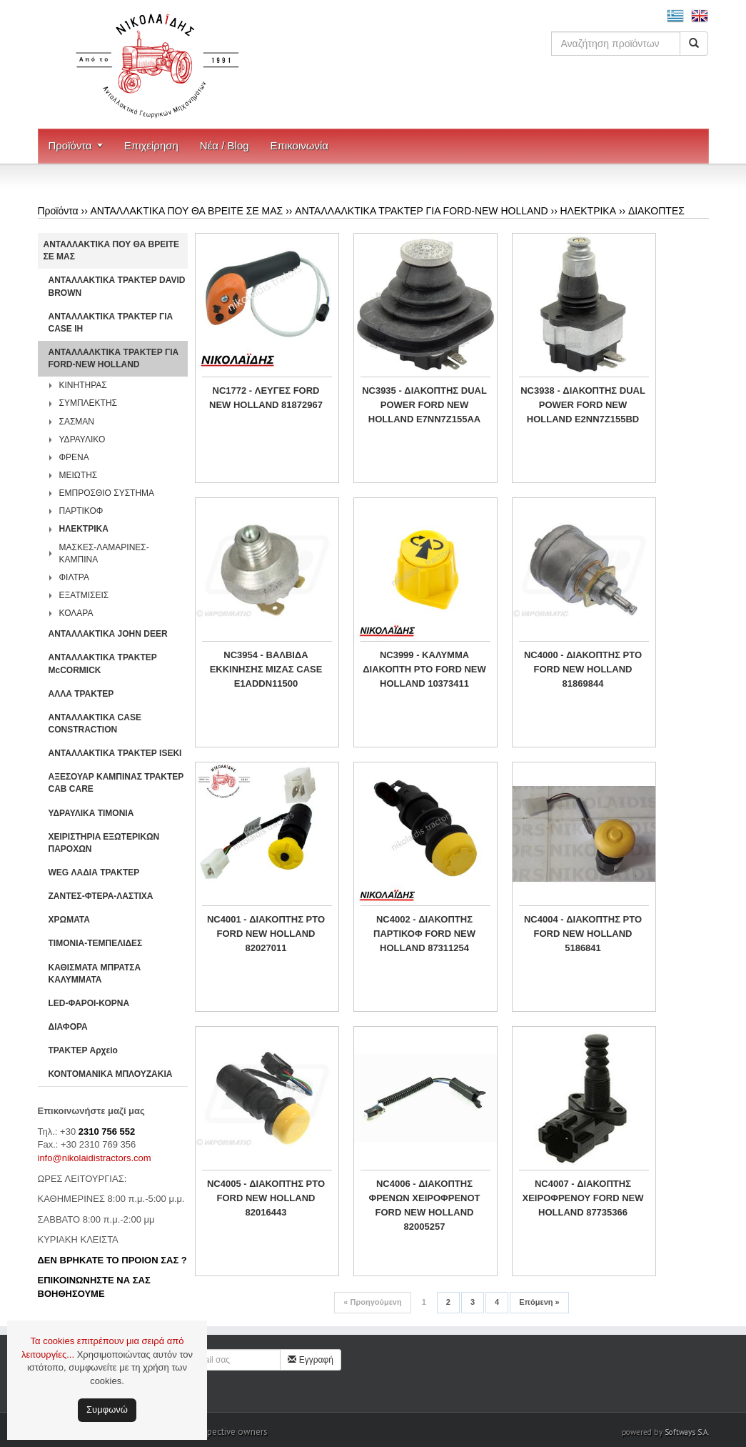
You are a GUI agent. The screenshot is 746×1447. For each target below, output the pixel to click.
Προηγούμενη (372, 1302)
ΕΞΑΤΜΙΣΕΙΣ (84, 595)
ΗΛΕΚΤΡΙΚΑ (588, 211)
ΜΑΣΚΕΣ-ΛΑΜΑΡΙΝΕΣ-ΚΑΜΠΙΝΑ (104, 553)
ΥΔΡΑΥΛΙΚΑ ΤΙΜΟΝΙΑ (91, 813)
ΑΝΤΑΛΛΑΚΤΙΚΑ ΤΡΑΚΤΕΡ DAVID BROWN (117, 286)
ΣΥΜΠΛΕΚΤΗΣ (88, 403)
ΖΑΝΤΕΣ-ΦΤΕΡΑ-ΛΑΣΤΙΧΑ (101, 896)
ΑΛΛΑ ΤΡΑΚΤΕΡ (81, 694)
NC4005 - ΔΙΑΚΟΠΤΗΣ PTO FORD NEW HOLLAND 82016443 (266, 1198)
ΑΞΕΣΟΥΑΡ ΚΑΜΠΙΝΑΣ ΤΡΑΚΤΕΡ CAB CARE (116, 783)
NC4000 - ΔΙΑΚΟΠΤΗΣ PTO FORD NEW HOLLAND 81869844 (583, 669)
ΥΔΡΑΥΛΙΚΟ (82, 439)
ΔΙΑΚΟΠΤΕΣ (656, 211)
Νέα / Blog (224, 145)
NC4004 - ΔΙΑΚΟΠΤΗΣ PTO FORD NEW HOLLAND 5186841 (583, 933)
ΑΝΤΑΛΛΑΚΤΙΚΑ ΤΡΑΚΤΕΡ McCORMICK (103, 663)
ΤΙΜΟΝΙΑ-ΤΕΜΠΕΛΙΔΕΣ (96, 943)
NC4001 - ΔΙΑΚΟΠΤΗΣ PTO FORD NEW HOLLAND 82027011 (266, 933)
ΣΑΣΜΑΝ (77, 422)
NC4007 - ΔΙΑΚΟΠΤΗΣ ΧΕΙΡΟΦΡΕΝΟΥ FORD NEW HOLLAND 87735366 (583, 1198)
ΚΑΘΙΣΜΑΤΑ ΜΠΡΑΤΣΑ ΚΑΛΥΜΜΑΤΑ (95, 974)
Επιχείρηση (151, 145)
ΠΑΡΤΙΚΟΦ (81, 511)
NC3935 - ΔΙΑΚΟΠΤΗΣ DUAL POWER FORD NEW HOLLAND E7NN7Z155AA (424, 404)
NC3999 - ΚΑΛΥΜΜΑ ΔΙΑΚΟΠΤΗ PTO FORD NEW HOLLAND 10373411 (424, 669)
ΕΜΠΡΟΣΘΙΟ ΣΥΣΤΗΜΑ (107, 493)
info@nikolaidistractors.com (94, 1158)
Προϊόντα (70, 145)
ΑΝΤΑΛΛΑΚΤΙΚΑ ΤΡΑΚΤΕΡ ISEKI (115, 753)
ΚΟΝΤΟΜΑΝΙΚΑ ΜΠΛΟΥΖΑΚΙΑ (111, 1074)
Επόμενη (539, 1302)
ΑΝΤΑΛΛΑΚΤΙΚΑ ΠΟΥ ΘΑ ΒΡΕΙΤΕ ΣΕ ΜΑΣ (187, 211)
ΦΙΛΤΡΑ (74, 577)
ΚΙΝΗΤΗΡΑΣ (83, 385)
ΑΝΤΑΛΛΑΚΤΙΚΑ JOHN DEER (108, 634)
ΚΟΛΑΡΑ (76, 613)
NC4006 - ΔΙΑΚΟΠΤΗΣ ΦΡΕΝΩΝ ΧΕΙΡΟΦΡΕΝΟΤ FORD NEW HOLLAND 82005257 (424, 1205)
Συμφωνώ (107, 1409)
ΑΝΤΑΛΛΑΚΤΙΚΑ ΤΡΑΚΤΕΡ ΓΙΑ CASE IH (111, 323)
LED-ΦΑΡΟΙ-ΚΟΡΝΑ (89, 1003)
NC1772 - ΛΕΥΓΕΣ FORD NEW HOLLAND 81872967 (266, 397)
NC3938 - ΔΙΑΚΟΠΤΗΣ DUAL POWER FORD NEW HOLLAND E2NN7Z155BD (582, 404)
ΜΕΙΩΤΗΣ (78, 475)
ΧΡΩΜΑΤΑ (69, 920)
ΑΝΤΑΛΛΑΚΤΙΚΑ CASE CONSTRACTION (95, 723)
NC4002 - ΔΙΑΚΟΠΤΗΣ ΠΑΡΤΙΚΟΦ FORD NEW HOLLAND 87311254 (424, 933)
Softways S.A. (687, 1432)
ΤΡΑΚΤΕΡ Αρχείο (83, 1050)
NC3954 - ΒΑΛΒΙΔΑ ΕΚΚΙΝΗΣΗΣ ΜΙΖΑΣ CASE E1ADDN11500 (266, 669)
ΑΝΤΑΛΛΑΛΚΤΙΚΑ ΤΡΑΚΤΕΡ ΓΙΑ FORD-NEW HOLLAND (421, 211)
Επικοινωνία (299, 145)
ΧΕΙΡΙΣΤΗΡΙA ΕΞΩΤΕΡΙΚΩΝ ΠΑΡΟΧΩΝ (104, 843)
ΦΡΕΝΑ (74, 457)
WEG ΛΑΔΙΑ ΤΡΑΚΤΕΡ (94, 872)
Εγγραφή (310, 1360)
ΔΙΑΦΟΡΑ (68, 1027)
